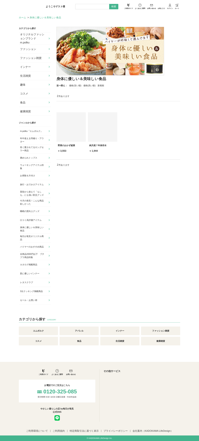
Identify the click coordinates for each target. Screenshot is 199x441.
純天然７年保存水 (97, 145)
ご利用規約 (59, 431)
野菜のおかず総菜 (66, 145)
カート (177, 6)
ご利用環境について (37, 431)
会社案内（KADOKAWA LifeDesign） (153, 431)
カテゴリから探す (27, 28)
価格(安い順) (75, 85)
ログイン (170, 6)
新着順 (101, 85)
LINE (57, 418)
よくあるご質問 (140, 6)
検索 (113, 6)
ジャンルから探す (27, 123)
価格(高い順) (89, 85)
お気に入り (161, 6)
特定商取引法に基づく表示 (84, 431)
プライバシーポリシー (116, 431)
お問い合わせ (151, 6)
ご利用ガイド (128, 6)
